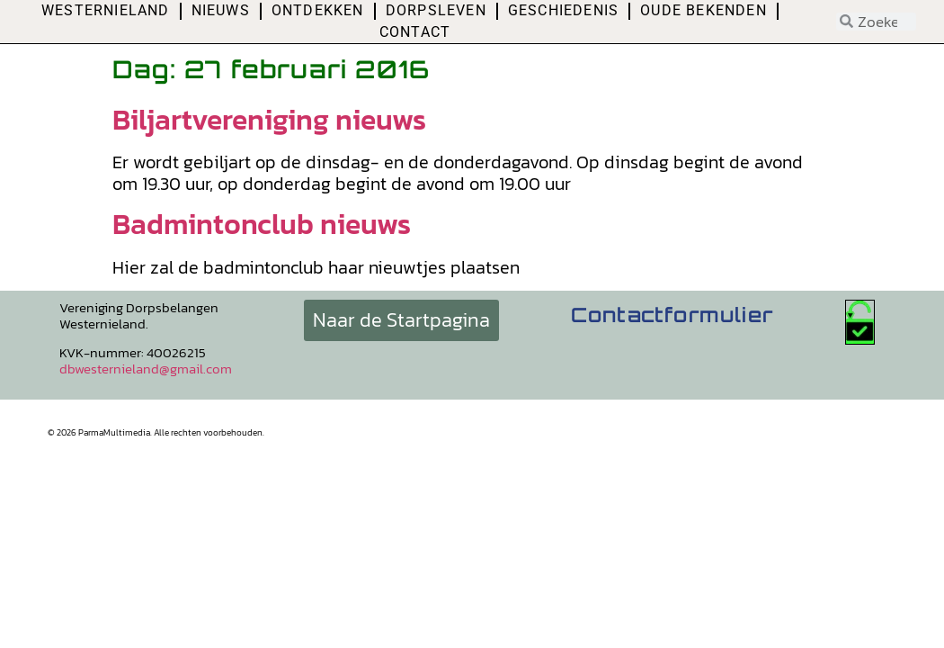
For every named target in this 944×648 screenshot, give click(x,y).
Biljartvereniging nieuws (269, 119)
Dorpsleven (436, 10)
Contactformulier (672, 314)
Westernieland (105, 10)
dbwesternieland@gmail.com (145, 368)
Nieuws (220, 10)
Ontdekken (318, 10)
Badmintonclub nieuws (261, 224)
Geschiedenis (563, 10)
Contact (414, 31)
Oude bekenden (703, 10)
